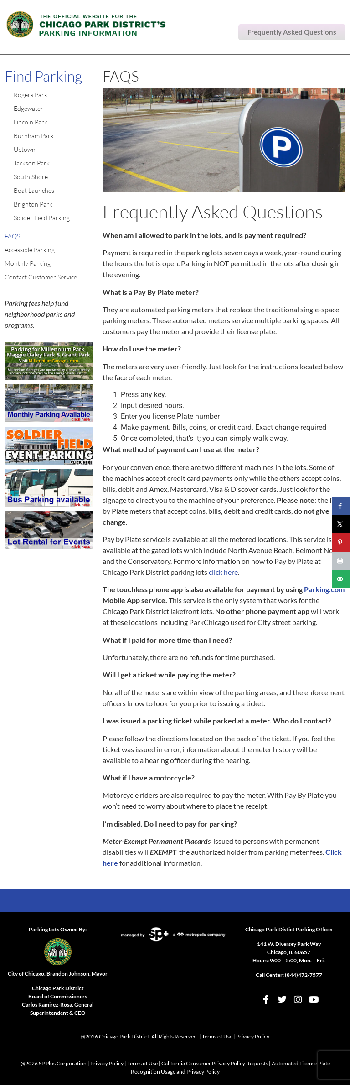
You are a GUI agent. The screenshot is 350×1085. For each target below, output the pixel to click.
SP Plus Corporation (63, 1063)
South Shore (31, 177)
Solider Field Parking (42, 218)
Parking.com (324, 589)
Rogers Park (30, 94)
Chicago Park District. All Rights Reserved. (148, 1036)
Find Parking (43, 76)
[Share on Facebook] (341, 506)
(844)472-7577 (303, 974)
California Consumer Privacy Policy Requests (214, 1063)
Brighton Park (33, 204)
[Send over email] (341, 579)
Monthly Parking (28, 263)
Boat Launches (34, 190)
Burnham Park (34, 136)
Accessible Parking (30, 249)
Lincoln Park (30, 122)
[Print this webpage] (341, 561)
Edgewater (28, 108)
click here (223, 572)
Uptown (25, 149)
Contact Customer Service (41, 277)
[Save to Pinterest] (341, 542)
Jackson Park (32, 163)
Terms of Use (217, 1036)
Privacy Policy (252, 1036)
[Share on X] (341, 524)
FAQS (12, 236)
